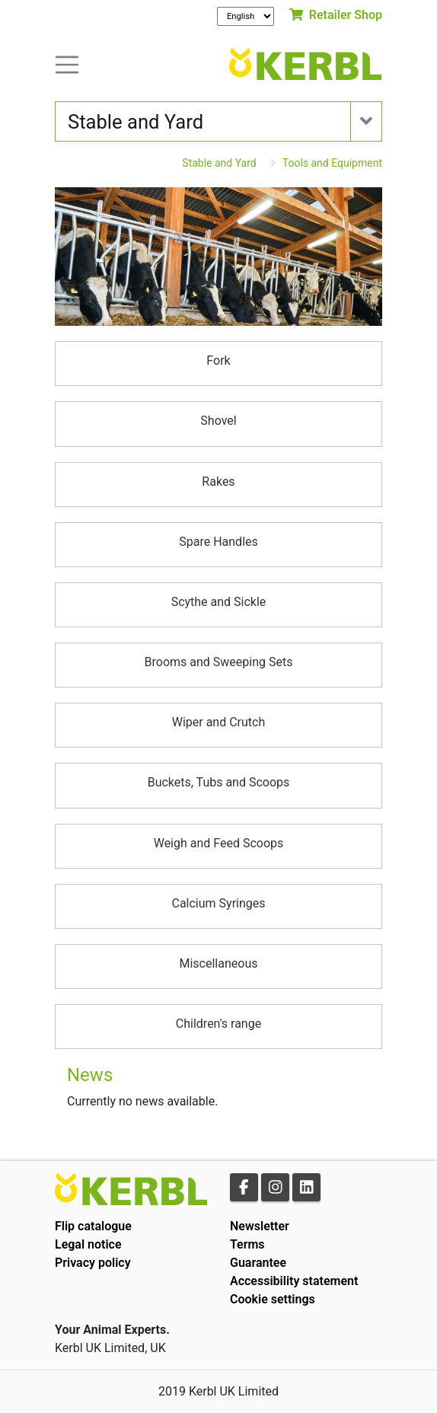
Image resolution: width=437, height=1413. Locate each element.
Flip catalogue (93, 1226)
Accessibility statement (294, 1281)
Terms (247, 1244)
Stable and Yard (219, 163)
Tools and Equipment (332, 163)
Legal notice (88, 1244)
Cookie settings (272, 1299)
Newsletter (259, 1226)
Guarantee (258, 1262)
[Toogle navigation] (67, 63)
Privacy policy (93, 1262)
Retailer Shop (335, 15)
